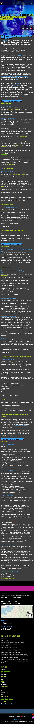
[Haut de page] (33, 718)
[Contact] (33, 716)
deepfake (17, 425)
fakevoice (24, 425)
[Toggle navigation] (31, 3)
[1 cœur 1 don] (33, 714)
